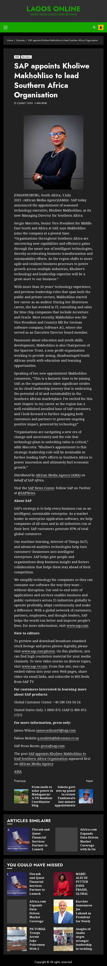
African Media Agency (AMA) (58, 475)
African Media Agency (36, 764)
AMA (17, 57)
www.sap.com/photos (38, 651)
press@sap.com (53, 746)
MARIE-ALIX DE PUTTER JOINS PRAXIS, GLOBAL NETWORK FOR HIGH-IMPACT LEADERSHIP (63, 884)
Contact (100, 27)
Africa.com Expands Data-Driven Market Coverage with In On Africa (66, 840)
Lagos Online (53, 9)
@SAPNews (26, 493)
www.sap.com (77, 625)
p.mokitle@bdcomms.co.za (58, 738)
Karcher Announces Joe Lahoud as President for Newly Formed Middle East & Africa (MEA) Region (63, 911)
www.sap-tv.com (34, 666)
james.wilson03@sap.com (56, 730)
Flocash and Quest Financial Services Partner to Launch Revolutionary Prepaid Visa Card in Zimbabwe (18, 840)
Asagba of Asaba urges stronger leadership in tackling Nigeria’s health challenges (63, 939)
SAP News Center (41, 488)
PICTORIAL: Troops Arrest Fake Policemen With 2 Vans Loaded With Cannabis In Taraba (17, 939)
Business (26, 57)
